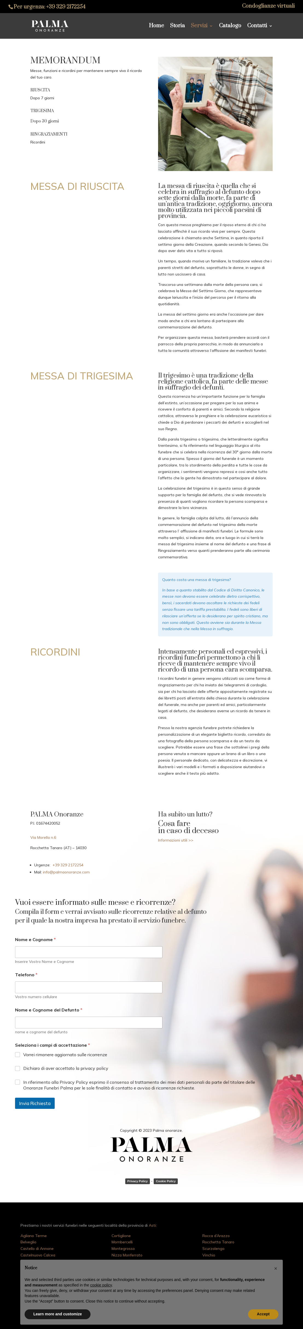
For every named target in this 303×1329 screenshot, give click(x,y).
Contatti (257, 26)
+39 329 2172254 (65, 7)
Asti (152, 1225)
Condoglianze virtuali (268, 7)
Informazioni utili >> (175, 840)
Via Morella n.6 (43, 837)
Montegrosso (123, 1248)
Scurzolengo (213, 1248)
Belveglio (28, 1242)
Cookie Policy (166, 1181)
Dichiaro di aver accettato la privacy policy (65, 1068)
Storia (177, 26)
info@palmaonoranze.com (66, 872)
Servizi (199, 26)
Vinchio (208, 1255)
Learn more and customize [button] (57, 1314)
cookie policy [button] (101, 1285)
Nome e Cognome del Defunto (48, 1010)
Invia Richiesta (35, 1103)
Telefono (26, 974)
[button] (275, 1268)
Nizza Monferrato (127, 1255)
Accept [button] (263, 1314)
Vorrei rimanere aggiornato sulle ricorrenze (65, 1054)
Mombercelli (122, 1242)
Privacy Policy (137, 1181)
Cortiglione (121, 1235)
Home (156, 26)
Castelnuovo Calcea (38, 1255)
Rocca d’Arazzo (216, 1235)
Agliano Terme (34, 1235)
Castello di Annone (37, 1248)
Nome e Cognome (35, 939)
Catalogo (230, 26)
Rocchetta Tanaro (218, 1242)
